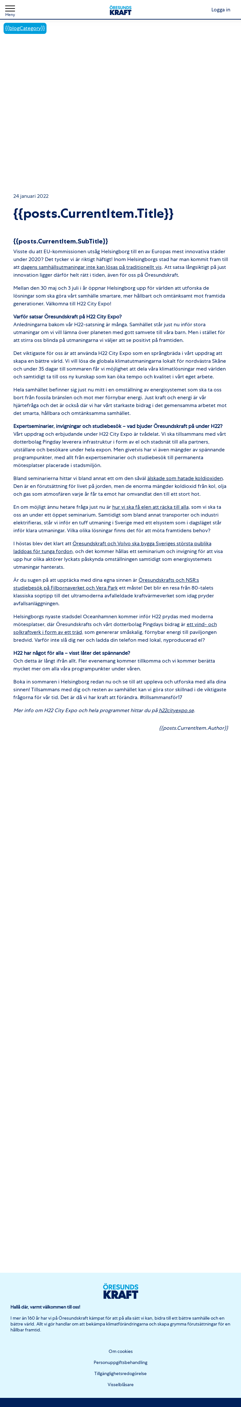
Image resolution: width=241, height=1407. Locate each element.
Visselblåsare (121, 1384)
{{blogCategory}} (25, 28)
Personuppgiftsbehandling (120, 1362)
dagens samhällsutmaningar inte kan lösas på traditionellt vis (91, 267)
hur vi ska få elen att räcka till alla (150, 507)
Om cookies (121, 1351)
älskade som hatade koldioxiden (185, 478)
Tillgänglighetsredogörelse (120, 1373)
